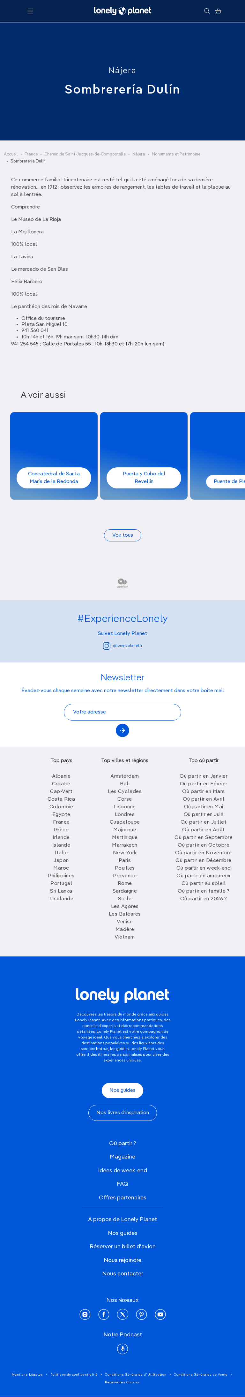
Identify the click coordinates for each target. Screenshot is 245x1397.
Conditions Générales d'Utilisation (136, 1374)
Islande (61, 845)
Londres (125, 814)
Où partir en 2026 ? (203, 899)
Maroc (61, 868)
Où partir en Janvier (203, 776)
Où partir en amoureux (203, 876)
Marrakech (124, 845)
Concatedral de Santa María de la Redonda (54, 478)
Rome (125, 883)
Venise (125, 922)
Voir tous (122, 535)
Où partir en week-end (203, 868)
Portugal (61, 883)
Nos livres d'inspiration (122, 1112)
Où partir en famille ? (203, 891)
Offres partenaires (122, 1198)
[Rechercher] (207, 11)
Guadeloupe (125, 822)
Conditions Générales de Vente (200, 1374)
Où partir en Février (203, 784)
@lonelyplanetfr (122, 646)
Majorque (124, 830)
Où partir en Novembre (203, 853)
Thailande (61, 899)
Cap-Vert (61, 791)
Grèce (61, 830)
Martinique (125, 837)
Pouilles (125, 868)
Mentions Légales (27, 1374)
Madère (124, 929)
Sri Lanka (61, 891)
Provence (125, 876)
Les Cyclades (125, 791)
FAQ (122, 1184)
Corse (124, 799)
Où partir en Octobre (203, 845)
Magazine (122, 1157)
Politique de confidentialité (74, 1374)
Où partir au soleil (204, 883)
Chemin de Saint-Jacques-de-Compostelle (85, 154)
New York (125, 853)
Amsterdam (124, 776)
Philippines (61, 876)
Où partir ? (122, 1143)
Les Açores (125, 906)
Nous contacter (122, 1274)
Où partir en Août (203, 830)
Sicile (124, 899)
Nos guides (122, 1090)
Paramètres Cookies (122, 1382)
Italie (61, 853)
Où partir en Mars (203, 791)
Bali (125, 784)
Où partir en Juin (204, 814)
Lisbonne (125, 807)
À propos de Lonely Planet (122, 1219)
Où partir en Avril (203, 799)
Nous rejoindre (122, 1260)
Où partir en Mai (203, 807)
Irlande (61, 837)
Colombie (61, 807)
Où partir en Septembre (203, 837)
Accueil (11, 154)
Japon (61, 860)
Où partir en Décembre (203, 860)
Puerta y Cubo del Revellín (144, 478)
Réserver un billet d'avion (123, 1247)
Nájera (122, 71)
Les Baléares (125, 914)
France (31, 154)
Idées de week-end (122, 1171)
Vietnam (125, 937)
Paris (125, 860)
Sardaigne (125, 891)
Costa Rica (61, 799)
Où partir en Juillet (203, 822)
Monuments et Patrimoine (176, 154)
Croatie (61, 784)
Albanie (61, 776)
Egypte (61, 814)
